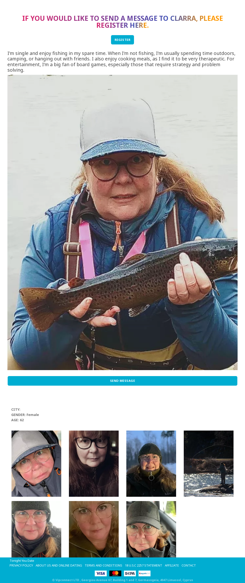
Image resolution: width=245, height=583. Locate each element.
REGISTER (123, 40)
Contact (189, 565)
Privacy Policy (21, 565)
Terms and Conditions (103, 565)
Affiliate (172, 565)
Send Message (122, 380)
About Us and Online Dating (59, 565)
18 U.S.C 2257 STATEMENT (143, 565)
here (138, 25)
